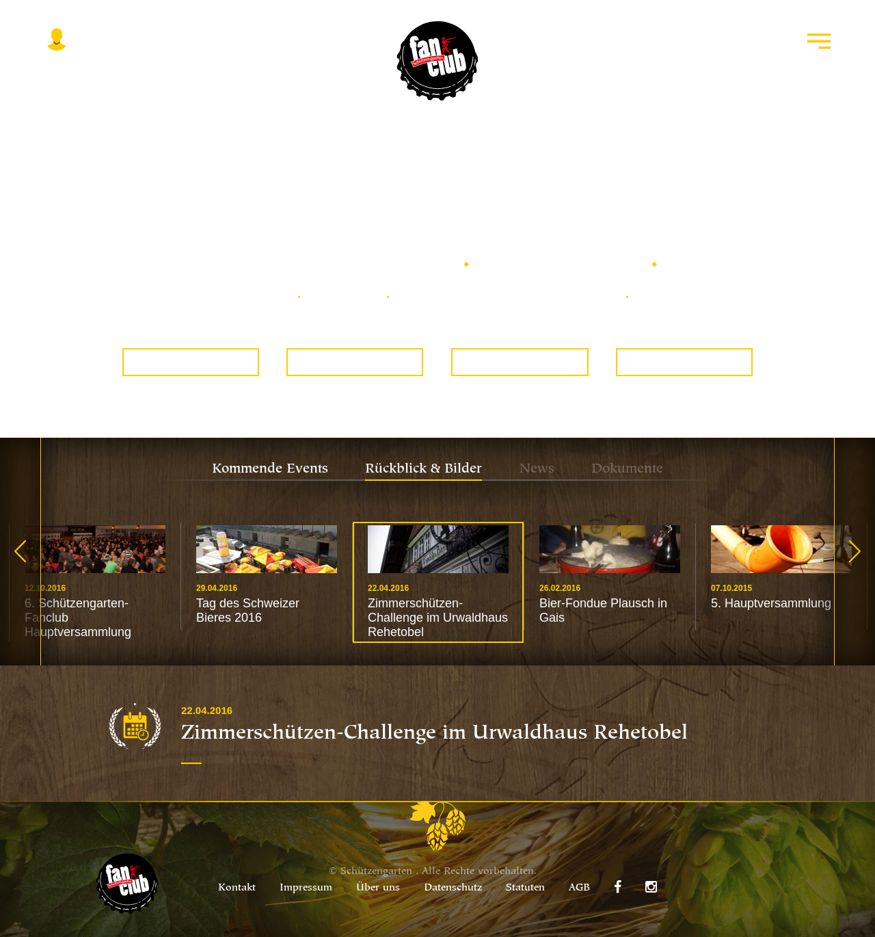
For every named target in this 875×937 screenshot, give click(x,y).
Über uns (378, 888)
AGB (579, 888)
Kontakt (237, 888)
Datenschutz (453, 888)
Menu (819, 70)
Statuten (525, 888)
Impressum (306, 888)
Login (56, 70)
